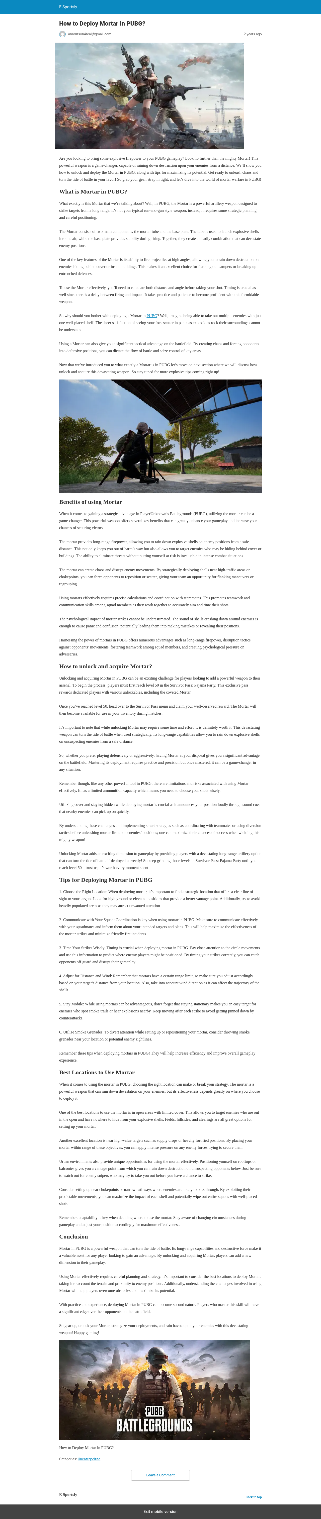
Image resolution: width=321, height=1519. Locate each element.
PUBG (151, 316)
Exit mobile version (160, 1511)
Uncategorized (89, 1459)
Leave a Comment (160, 1475)
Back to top (254, 1497)
